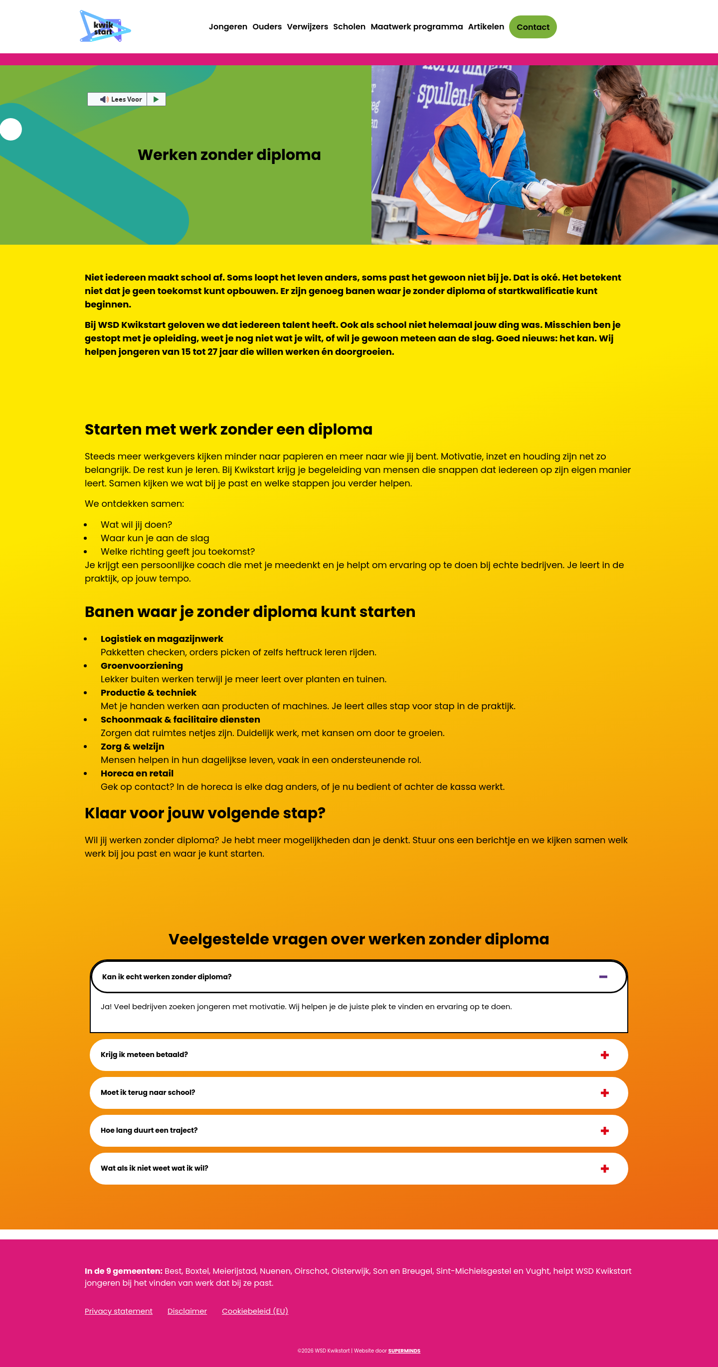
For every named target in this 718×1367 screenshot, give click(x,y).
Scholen (349, 26)
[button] (359, 976)
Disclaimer (187, 1311)
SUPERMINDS (404, 1351)
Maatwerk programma (416, 26)
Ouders (267, 26)
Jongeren (228, 26)
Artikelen (486, 26)
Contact (533, 27)
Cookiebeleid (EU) (255, 1311)
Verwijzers (307, 26)
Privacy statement (119, 1311)
